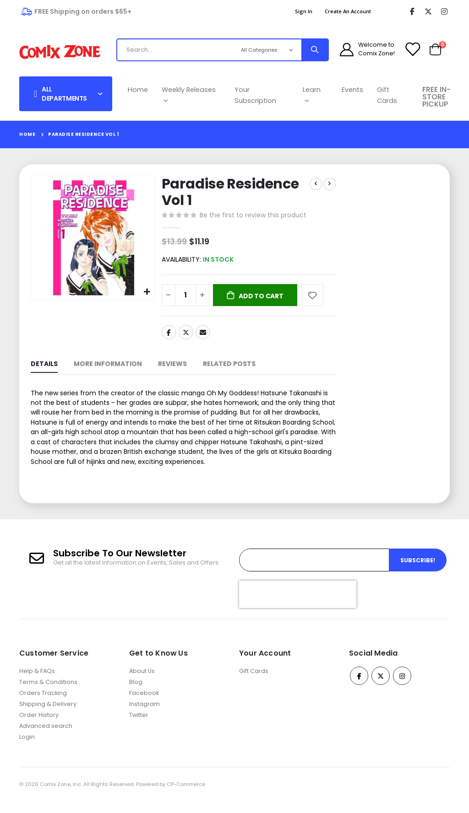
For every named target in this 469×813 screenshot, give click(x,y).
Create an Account (348, 11)
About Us (142, 683)
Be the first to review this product (252, 216)
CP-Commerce (186, 796)
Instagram (144, 716)
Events (352, 89)
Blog (135, 694)
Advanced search (45, 738)
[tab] (44, 367)
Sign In (303, 11)
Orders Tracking (43, 705)
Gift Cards (387, 95)
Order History (39, 727)
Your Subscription (255, 95)
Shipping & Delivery (47, 716)
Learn (312, 95)
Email (202, 334)
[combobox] (193, 49)
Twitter (185, 334)
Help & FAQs (37, 683)
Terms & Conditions (48, 694)
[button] (146, 291)
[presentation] (297, 606)
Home (138, 89)
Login (27, 749)
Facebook (168, 334)
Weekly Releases (189, 95)
